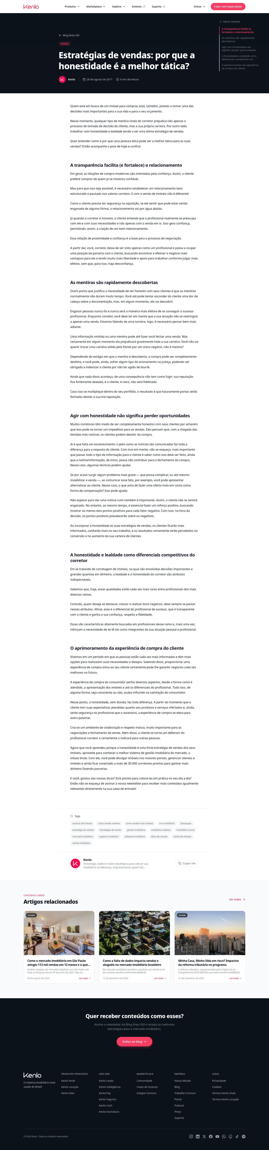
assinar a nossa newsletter (123, 783)
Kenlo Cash (105, 1105)
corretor (100, 248)
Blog (177, 1087)
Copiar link (187, 863)
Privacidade (219, 1080)
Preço (177, 1111)
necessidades (107, 223)
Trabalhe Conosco (185, 1093)
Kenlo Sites (67, 1093)
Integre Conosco (146, 1093)
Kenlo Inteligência (109, 1087)
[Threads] (230, 1136)
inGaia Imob (78, 758)
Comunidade (144, 1080)
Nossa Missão (182, 1080)
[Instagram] (191, 1136)
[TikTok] (237, 1136)
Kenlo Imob (68, 1080)
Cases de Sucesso (147, 1087)
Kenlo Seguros (107, 1099)
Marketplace (96, 6)
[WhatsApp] (224, 1136)
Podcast (179, 1105)
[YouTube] (217, 1136)
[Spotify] (243, 1136)
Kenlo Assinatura (109, 1111)
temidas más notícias (84, 435)
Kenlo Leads (106, 1080)
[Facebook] (211, 1136)
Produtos (72, 6)
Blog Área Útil (69, 35)
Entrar (200, 6)
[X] (204, 1136)
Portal (178, 1099)
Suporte (158, 6)
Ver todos (237, 899)
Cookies (216, 1087)
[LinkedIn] (197, 1136)
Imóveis (138, 6)
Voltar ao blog (134, 1042)
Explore (118, 6)
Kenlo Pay (105, 1093)
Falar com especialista (228, 6)
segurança (114, 203)
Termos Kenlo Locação (225, 1099)
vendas (140, 429)
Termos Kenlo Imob (223, 1093)
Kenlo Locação (69, 1087)
